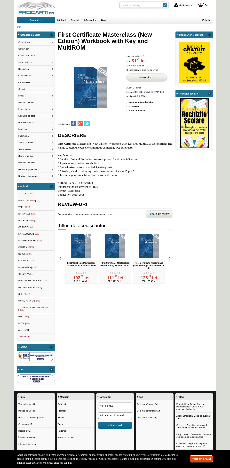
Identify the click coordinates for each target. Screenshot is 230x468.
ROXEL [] (25, 254)
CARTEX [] (26, 247)
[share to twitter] (87, 123)
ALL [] (23, 330)
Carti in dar (23, 49)
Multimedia (23, 136)
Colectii (21, 89)
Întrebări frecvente (26, 437)
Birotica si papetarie (27, 169)
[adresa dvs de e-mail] (115, 415)
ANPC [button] (23, 347)
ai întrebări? (135, 106)
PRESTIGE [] (27, 200)
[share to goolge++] (80, 123)
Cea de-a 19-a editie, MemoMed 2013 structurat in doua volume (191, 426)
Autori (60, 424)
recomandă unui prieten (141, 102)
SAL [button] (22, 369)
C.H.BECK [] (26, 260)
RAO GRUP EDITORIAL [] (33, 280)
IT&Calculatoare (25, 102)
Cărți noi (62, 404)
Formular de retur (66, 437)
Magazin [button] (64, 397)
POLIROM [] (26, 220)
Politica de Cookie (26, 411)
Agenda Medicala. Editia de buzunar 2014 (193, 417)
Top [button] (141, 397)
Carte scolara (24, 75)
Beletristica (23, 69)
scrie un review (137, 110)
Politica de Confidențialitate (31, 417)
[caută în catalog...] (140, 5)
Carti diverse (24, 82)
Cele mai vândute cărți (147, 404)
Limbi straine (24, 109)
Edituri (61, 417)
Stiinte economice (26, 142)
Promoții (62, 411)
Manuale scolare (26, 122)
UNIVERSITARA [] (29, 301)
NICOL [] (24, 323)
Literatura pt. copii (26, 116)
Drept (21, 96)
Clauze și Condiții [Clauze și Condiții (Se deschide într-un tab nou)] (129, 458)
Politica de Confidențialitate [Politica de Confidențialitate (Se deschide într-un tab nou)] (102, 458)
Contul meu (182, 5)
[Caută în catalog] (165, 5)
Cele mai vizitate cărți (147, 417)
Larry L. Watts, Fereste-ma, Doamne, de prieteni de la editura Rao (193, 435)
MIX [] (23, 316)
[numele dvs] (115, 406)
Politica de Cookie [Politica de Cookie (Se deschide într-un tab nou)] (76, 458)
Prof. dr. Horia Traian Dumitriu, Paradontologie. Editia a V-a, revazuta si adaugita (190, 406)
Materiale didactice (27, 162)
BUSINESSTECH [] (29, 240)
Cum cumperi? (25, 424)
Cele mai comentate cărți (148, 411)
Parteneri (62, 431)
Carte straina (24, 42)
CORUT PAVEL (25, 274)
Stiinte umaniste (25, 156)
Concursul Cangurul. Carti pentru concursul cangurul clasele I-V (191, 444)
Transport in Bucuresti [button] (191, 35)
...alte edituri (24, 336)
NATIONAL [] (26, 214)
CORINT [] (25, 227)
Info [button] (23, 397)
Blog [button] (181, 397)
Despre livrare (25, 431)
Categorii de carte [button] (30, 35)
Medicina (22, 129)
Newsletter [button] (105, 397)
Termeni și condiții (26, 404)
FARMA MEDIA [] (28, 234)
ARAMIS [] (25, 193)
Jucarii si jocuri (25, 62)
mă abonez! (115, 425)
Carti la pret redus (26, 55)
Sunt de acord (201, 459)
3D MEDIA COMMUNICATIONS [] (33, 308)
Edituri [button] (24, 186)
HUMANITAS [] (27, 267)
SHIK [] (24, 294)
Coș (202, 5)
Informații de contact (27, 444)
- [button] (51, 35)
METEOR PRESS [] (30, 287)
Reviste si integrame (28, 176)
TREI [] (24, 207)
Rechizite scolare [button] (188, 93)
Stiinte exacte (24, 149)
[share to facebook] (73, 123)
